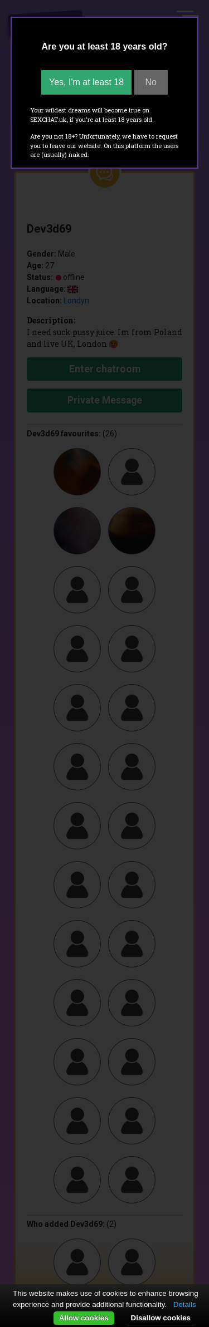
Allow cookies (84, 1318)
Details (184, 1304)
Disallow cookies (161, 1318)
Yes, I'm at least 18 (86, 82)
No (151, 82)
